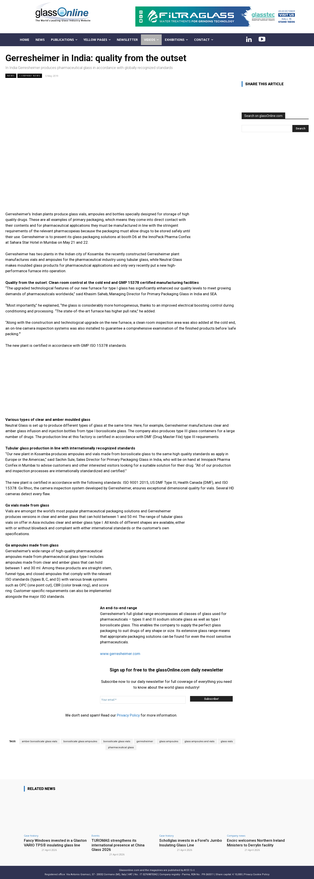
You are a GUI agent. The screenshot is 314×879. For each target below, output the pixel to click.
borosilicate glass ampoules (80, 741)
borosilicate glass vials (116, 741)
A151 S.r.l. (189, 870)
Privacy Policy (128, 715)
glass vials (227, 741)
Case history (31, 835)
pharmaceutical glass (121, 747)
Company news (29, 76)
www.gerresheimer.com (120, 653)
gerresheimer (144, 741)
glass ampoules (168, 741)
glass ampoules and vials (199, 741)
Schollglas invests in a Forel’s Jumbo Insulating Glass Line (190, 842)
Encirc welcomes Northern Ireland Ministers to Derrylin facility (256, 842)
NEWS (10, 76)
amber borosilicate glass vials (39, 741)
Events (95, 835)
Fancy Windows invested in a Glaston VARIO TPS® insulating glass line (55, 842)
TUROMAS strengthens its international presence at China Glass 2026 (118, 845)
